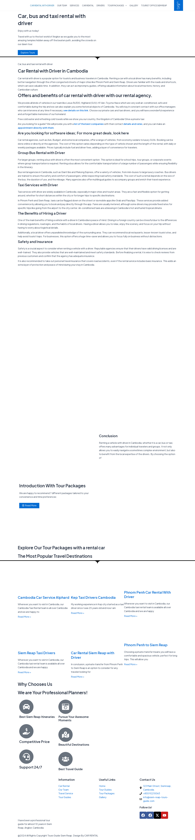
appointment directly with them (36, 127)
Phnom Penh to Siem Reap (146, 645)
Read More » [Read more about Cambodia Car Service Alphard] (24, 616)
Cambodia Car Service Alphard (43, 597)
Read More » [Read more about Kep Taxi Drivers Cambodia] (77, 612)
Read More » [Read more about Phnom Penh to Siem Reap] (130, 664)
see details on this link (75, 110)
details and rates (132, 123)
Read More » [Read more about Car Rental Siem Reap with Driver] (77, 676)
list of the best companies (89, 123)
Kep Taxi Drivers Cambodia (93, 597)
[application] (125, 5)
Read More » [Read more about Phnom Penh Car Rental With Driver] (130, 615)
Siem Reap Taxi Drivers (36, 653)
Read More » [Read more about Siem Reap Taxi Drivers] (24, 672)
